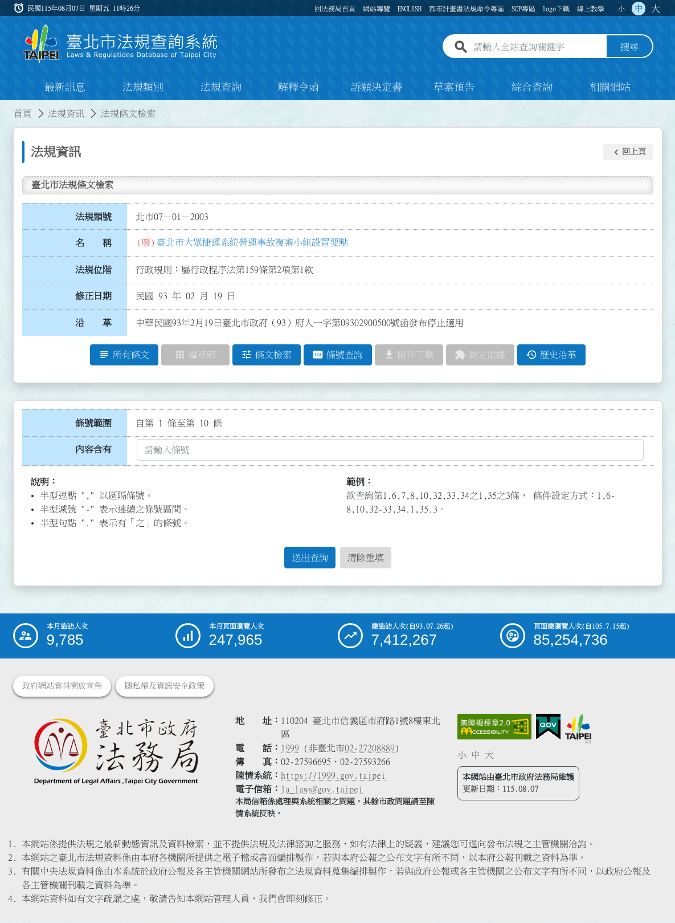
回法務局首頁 (334, 8)
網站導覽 (376, 8)
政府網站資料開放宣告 (62, 686)
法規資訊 (66, 114)
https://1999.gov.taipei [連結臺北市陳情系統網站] (333, 775)
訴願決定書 (376, 88)
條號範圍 (93, 423)
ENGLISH (410, 8)
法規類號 (93, 216)
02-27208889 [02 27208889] (370, 748)
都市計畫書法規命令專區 (466, 8)
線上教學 (590, 8)
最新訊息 (64, 88)
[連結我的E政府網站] (548, 727)
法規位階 (93, 269)
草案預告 (453, 88)
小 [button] (621, 8)
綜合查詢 (532, 88)
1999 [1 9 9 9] (290, 748)
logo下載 (556, 8)
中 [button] (639, 9)
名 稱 (93, 243)
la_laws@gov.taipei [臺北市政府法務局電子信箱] (322, 789)
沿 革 (93, 323)
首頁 (23, 114)
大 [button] (655, 8)
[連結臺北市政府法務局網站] (115, 751)
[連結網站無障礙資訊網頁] (494, 727)
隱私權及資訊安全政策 (164, 686)
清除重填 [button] (365, 558)
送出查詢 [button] (310, 558)
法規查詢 (221, 88)
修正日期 (93, 296)
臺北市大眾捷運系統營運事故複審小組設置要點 (252, 242)
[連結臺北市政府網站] (578, 729)
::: (7, 107)
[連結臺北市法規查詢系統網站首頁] (120, 44)
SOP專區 (523, 8)
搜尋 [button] (629, 47)
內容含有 (93, 449)
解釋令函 (298, 88)
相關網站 (610, 88)
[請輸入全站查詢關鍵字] (537, 47)
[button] (628, 152)
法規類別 (142, 88)
